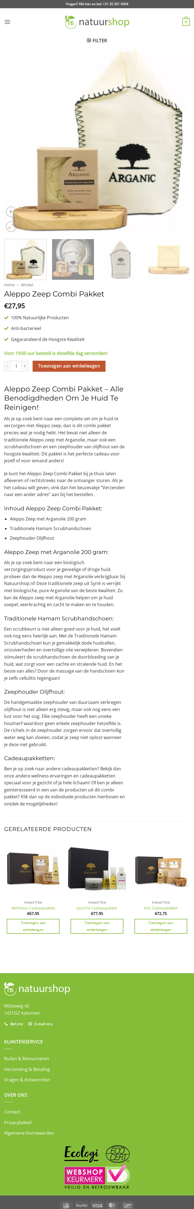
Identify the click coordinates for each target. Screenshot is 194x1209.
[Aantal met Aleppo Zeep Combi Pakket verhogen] (25, 366)
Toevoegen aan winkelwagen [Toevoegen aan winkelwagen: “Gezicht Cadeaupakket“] (97, 926)
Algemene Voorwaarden (29, 1133)
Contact (12, 1112)
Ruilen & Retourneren (26, 1059)
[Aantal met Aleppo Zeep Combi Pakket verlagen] (7, 366)
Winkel (27, 284)
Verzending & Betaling (27, 1069)
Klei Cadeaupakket (161, 908)
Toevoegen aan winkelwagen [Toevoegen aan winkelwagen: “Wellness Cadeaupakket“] (33, 926)
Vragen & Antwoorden (27, 1080)
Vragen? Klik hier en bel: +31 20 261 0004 (97, 4)
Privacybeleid (18, 1123)
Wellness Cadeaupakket (33, 908)
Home (9, 284)
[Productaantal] (16, 366)
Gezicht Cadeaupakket (96, 908)
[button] (7, 22)
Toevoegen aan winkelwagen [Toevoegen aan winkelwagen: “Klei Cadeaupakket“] (160, 926)
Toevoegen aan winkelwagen (69, 366)
